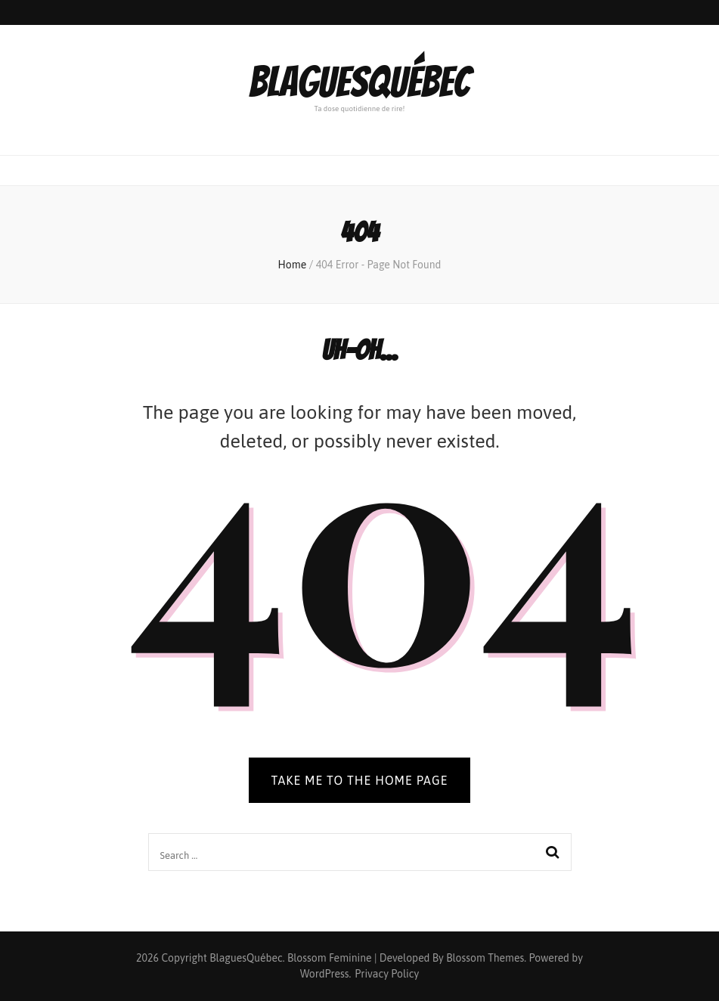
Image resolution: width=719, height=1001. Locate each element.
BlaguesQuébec (359, 82)
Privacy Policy (387, 974)
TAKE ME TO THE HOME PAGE (359, 780)
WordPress (324, 974)
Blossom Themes (485, 958)
